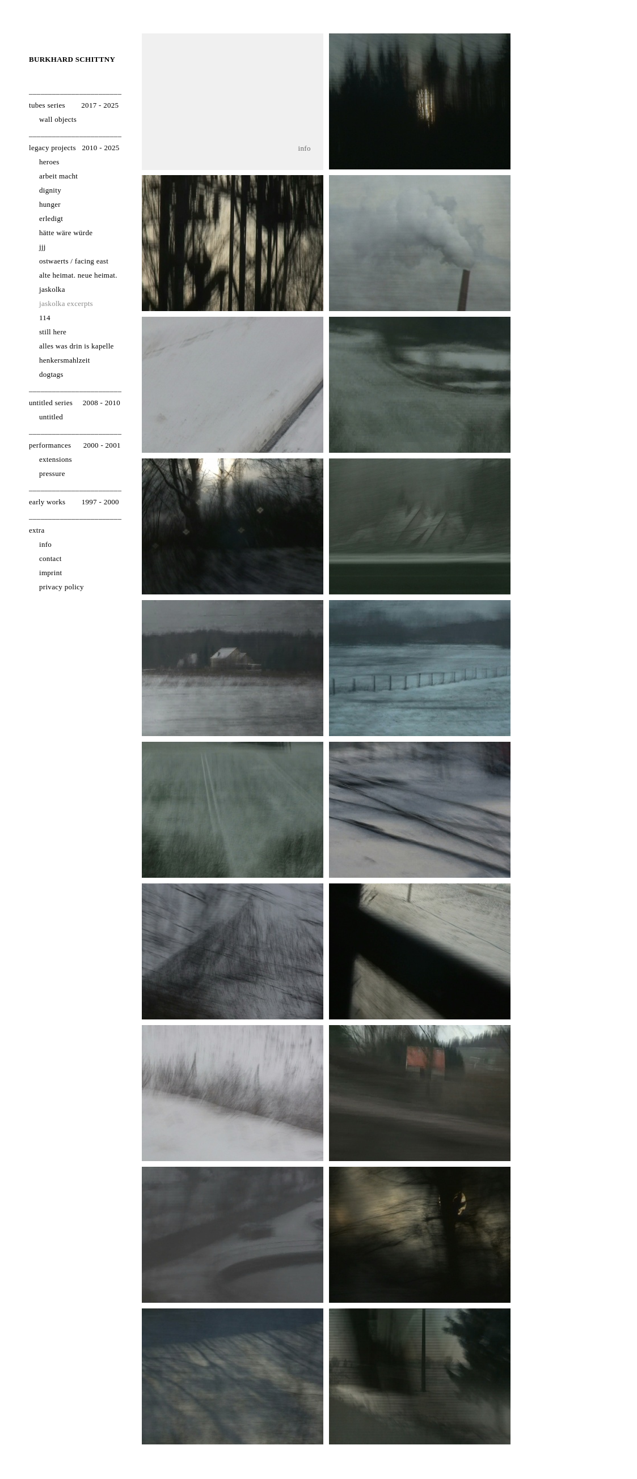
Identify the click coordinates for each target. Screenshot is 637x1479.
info (304, 148)
